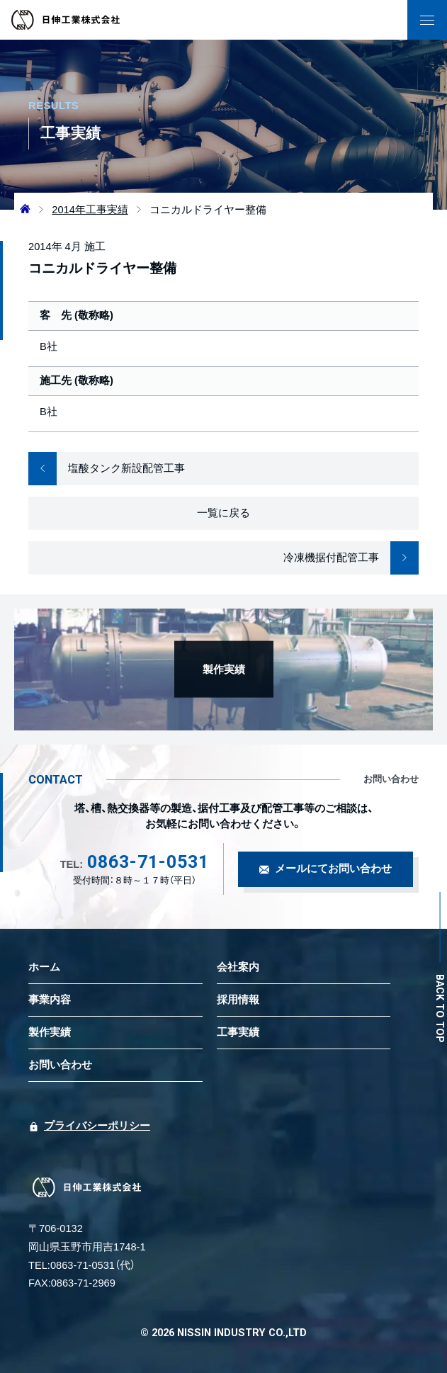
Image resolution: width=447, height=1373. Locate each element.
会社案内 (238, 967)
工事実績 (238, 1032)
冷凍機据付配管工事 (351, 558)
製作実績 (49, 1032)
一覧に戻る (223, 513)
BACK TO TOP (440, 1008)
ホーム (44, 967)
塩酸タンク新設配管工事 (106, 468)
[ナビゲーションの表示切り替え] (427, 20)
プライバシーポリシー (97, 1125)
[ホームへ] (25, 210)
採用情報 (238, 999)
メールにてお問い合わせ (333, 868)
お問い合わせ (60, 1064)
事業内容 (49, 999)
